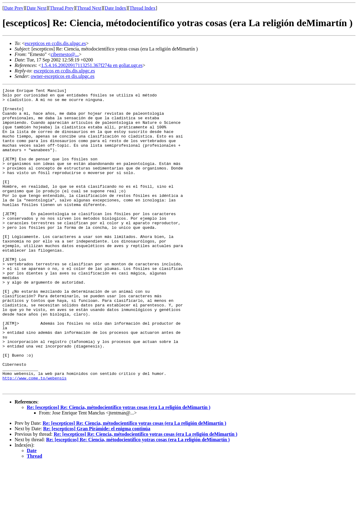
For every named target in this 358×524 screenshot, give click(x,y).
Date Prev (13, 8)
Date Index (115, 8)
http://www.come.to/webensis (34, 436)
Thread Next (89, 8)
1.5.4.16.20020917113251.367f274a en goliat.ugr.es (91, 65)
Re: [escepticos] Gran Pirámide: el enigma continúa (96, 488)
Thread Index (142, 8)
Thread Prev (62, 8)
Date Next (37, 8)
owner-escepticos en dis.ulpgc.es (62, 76)
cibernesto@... (65, 54)
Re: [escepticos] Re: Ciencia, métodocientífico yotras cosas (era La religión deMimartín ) (118, 467)
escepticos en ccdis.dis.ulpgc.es (55, 43)
